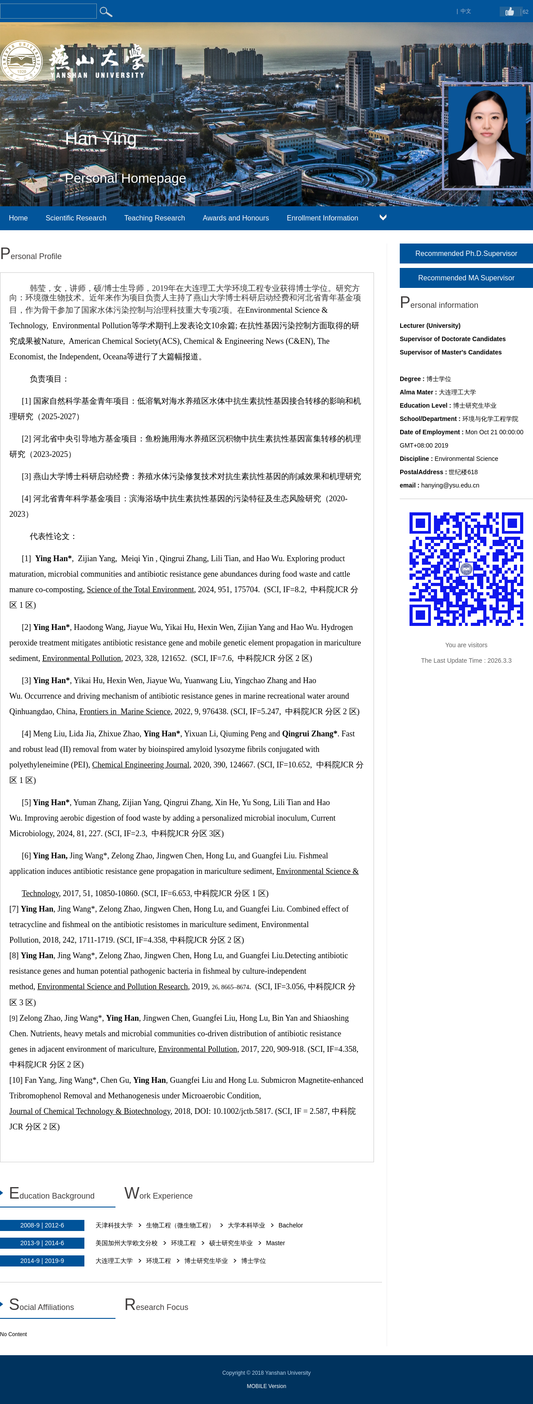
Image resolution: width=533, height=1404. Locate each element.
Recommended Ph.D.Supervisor (466, 253)
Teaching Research (154, 218)
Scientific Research (76, 218)
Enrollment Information (322, 218)
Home (18, 218)
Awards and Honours (236, 218)
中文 (466, 11)
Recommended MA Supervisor (466, 278)
